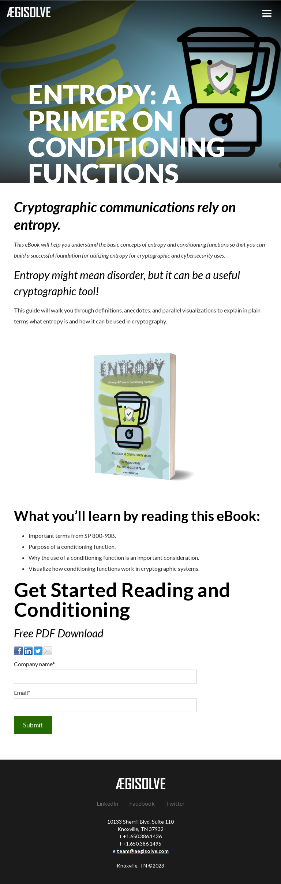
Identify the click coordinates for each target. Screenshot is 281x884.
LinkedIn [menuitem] (107, 803)
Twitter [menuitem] (175, 803)
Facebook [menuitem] (142, 803)
